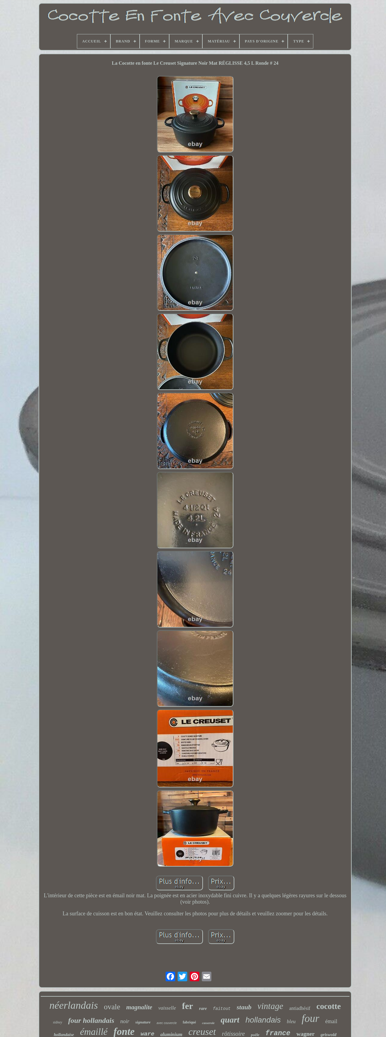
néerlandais (73, 1005)
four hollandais (91, 1020)
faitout (222, 1008)
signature (143, 1022)
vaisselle (167, 1008)
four (310, 1018)
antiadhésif (299, 1008)
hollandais (263, 1019)
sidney (57, 1022)
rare (203, 1008)
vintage (270, 1006)
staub (244, 1007)
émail (331, 1021)
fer (187, 1006)
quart (230, 1019)
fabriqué (189, 1022)
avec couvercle (167, 1023)
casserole (208, 1023)
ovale (112, 1007)
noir (124, 1021)
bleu (291, 1021)
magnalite (139, 1007)
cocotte (328, 1006)
